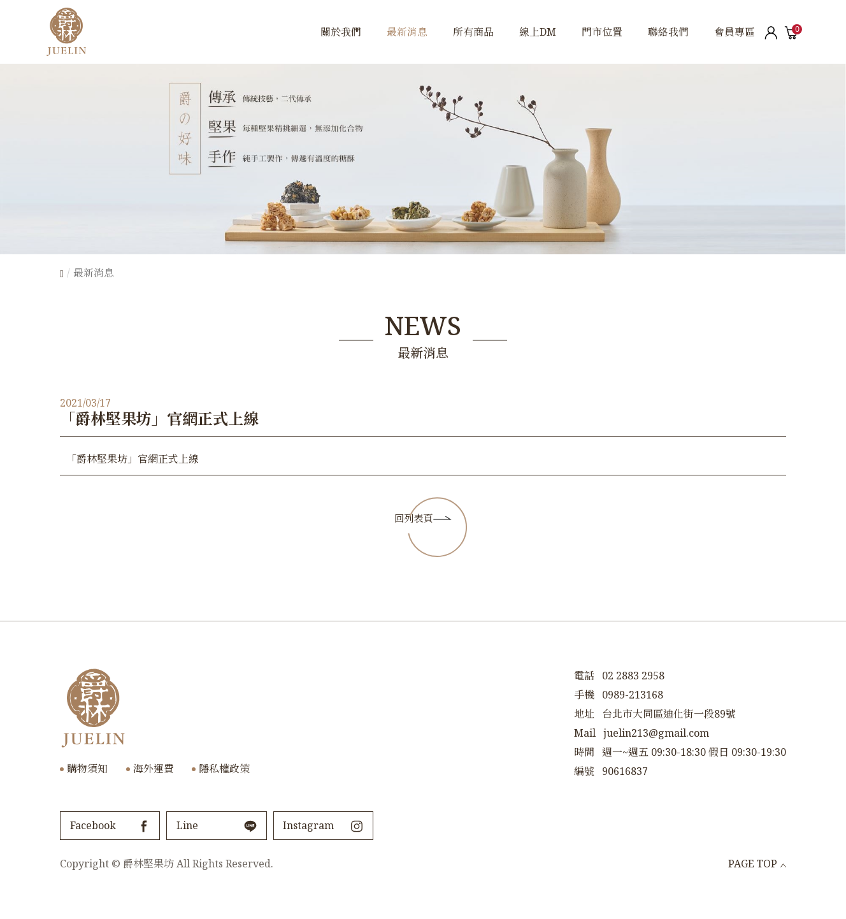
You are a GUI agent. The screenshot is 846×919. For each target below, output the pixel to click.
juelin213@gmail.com (656, 749)
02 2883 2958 (633, 692)
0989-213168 (632, 711)
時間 (584, 769)
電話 (584, 692)
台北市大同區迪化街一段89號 (669, 730)
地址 (584, 730)
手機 (584, 711)
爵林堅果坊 (66, 31)
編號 (584, 788)
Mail (585, 749)
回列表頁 (410, 526)
